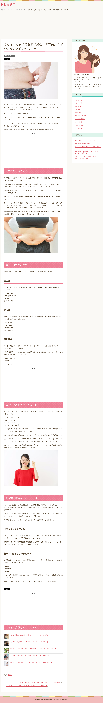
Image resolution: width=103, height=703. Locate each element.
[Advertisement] (52, 26)
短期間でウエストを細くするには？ (86, 141)
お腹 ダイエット (9, 56)
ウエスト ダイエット (81, 128)
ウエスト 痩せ (79, 125)
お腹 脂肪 (78, 106)
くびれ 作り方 (79, 113)
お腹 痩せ (78, 109)
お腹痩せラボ (10, 4)
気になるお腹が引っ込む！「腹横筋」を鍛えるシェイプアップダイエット (32, 656)
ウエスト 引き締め (80, 116)
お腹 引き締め (79, 103)
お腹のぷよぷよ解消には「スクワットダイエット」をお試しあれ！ (30, 642)
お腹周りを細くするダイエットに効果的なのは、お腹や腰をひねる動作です (33, 649)
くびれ (10, 675)
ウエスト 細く (79, 122)
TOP (6, 10)
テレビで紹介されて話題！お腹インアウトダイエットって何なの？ (30, 635)
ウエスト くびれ (80, 119)
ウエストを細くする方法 (82, 144)
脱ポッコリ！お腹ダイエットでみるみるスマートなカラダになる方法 (31, 662)
